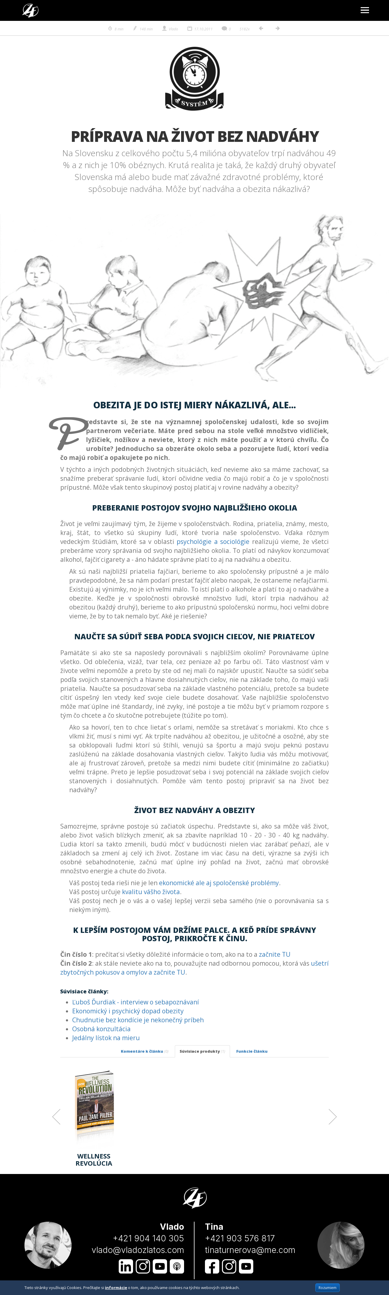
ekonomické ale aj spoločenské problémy (219, 883)
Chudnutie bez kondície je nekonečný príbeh (138, 1020)
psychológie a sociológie (213, 541)
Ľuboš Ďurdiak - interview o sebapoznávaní (135, 1002)
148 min (142, 29)
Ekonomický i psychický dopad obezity (128, 1011)
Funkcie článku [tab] (252, 1051)
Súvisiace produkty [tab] (202, 1051)
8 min (115, 29)
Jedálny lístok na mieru (106, 1038)
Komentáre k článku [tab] (145, 1051)
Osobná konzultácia (101, 1029)
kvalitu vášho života (151, 892)
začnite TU (275, 954)
